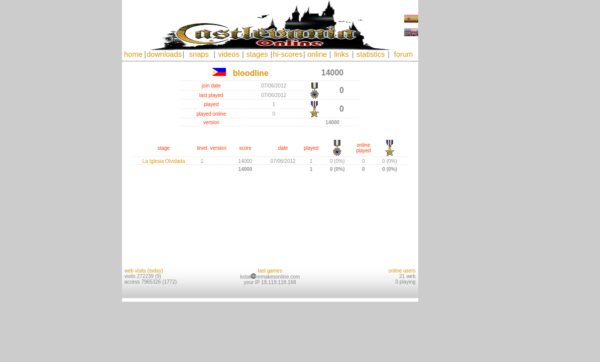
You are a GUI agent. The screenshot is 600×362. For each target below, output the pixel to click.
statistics (370, 54)
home (133, 54)
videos (228, 54)
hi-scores (287, 54)
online (317, 54)
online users (402, 271)
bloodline (251, 73)
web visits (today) (144, 271)
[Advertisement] (448, 151)
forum (403, 54)
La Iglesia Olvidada (163, 161)
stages (257, 54)
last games (270, 271)
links (341, 54)
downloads (164, 54)
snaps (199, 54)
